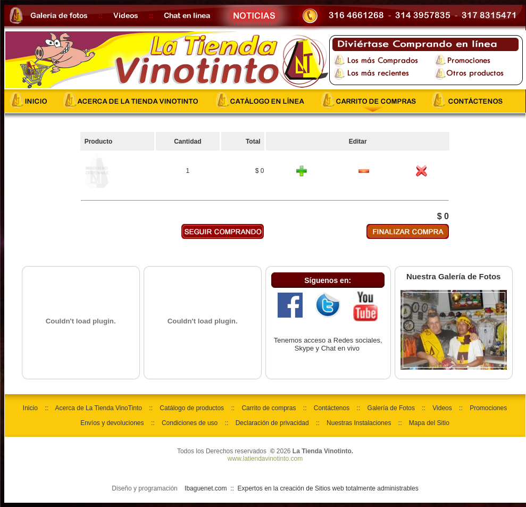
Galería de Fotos (391, 408)
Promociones (488, 408)
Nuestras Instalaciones (359, 423)
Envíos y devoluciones (112, 423)
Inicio (30, 408)
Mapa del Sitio (429, 423)
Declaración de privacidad (272, 423)
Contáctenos (331, 408)
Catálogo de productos (192, 408)
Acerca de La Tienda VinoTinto (98, 408)
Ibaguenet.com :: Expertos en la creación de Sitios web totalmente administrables (302, 488)
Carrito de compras (268, 408)
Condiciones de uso (190, 423)
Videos (442, 408)
